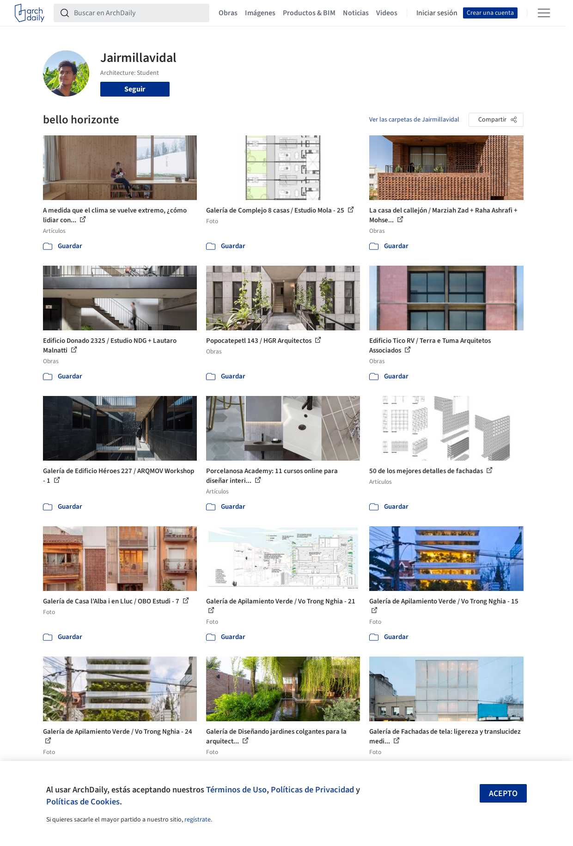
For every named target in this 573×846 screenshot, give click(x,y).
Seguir (134, 89)
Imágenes (260, 13)
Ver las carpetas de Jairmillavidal (414, 119)
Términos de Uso (236, 790)
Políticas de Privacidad (312, 790)
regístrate (197, 819)
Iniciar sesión (436, 13)
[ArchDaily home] (29, 13)
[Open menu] (543, 13)
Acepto (503, 793)
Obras (228, 13)
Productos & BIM (309, 13)
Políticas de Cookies (83, 802)
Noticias (356, 13)
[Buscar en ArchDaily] (139, 12)
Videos (386, 13)
